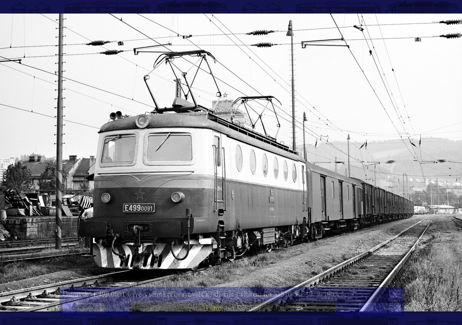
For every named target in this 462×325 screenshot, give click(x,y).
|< (68, 308)
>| (394, 308)
